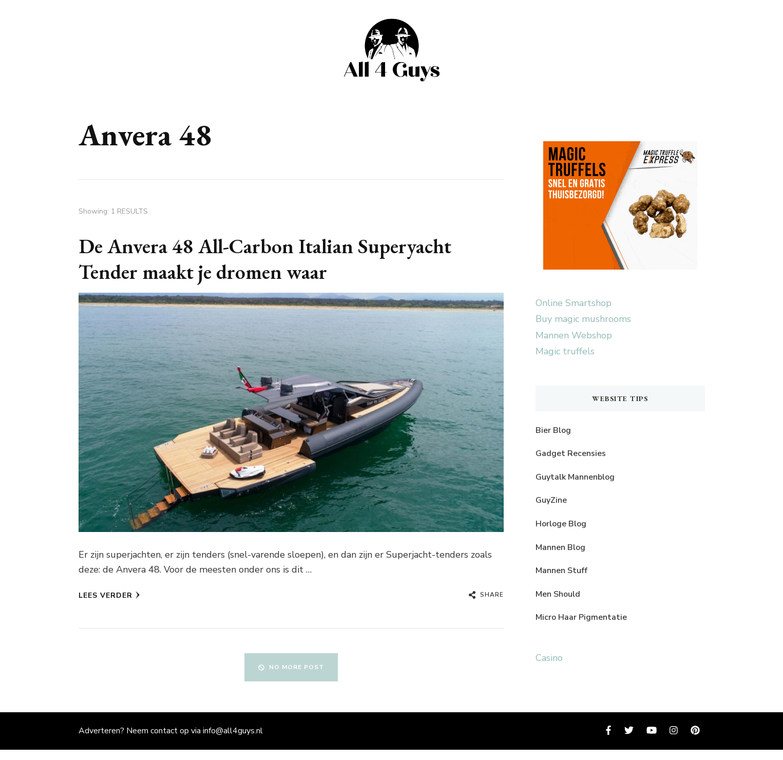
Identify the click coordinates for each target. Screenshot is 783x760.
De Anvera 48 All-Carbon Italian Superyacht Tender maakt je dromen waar (265, 259)
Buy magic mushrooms (583, 319)
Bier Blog (553, 430)
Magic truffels (565, 351)
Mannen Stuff (561, 570)
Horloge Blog (561, 523)
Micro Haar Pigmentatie (581, 617)
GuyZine (551, 500)
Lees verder (109, 595)
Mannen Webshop (574, 335)
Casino (549, 658)
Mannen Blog (560, 547)
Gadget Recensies (571, 453)
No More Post (291, 667)
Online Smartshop (574, 303)
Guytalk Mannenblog (575, 477)
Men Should (558, 594)
